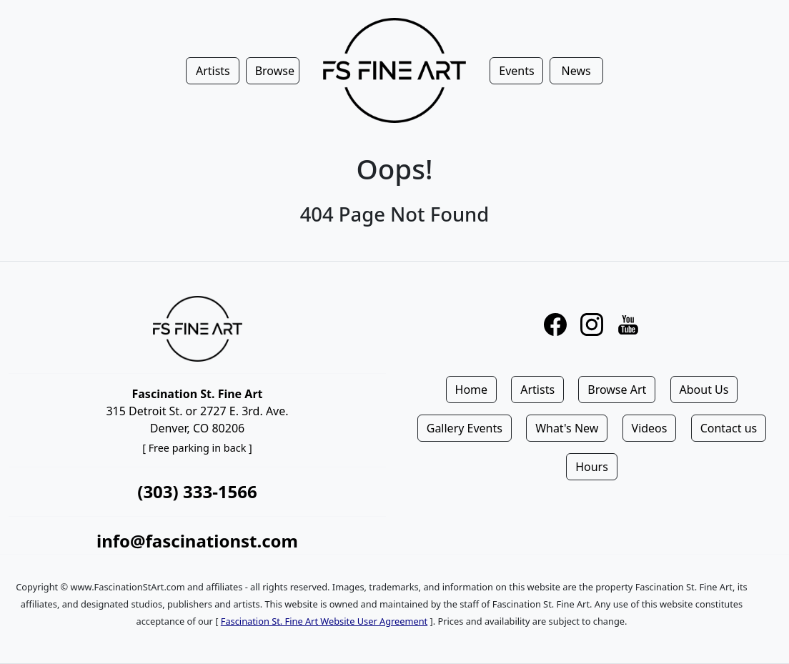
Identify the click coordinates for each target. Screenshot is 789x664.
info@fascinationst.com (197, 540)
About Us (704, 389)
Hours (591, 467)
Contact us (729, 428)
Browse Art (616, 389)
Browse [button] (274, 71)
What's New (566, 428)
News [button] (576, 71)
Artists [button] (213, 71)
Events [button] (516, 71)
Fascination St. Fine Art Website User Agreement (324, 621)
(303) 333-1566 (197, 491)
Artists (537, 389)
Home (471, 389)
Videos (650, 428)
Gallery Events (464, 428)
